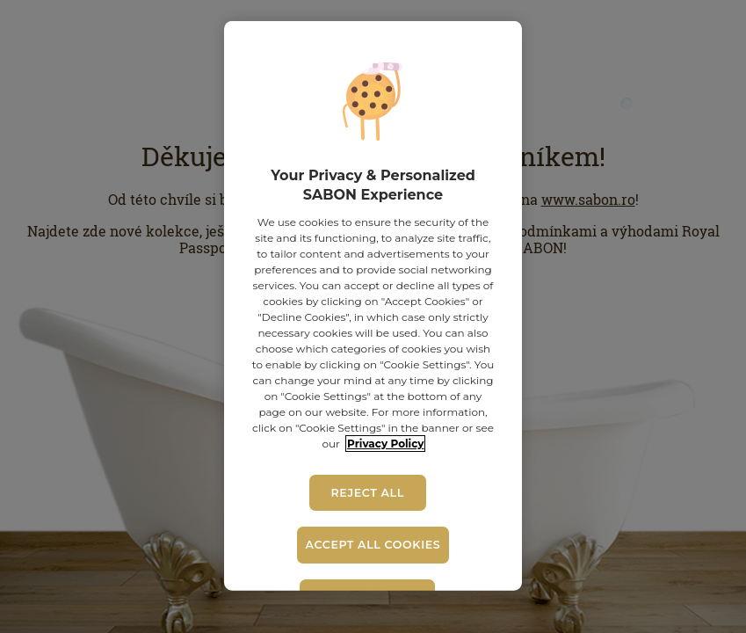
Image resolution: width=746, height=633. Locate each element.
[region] (373, 306)
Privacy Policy (385, 443)
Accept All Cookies (373, 544)
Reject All (366, 492)
